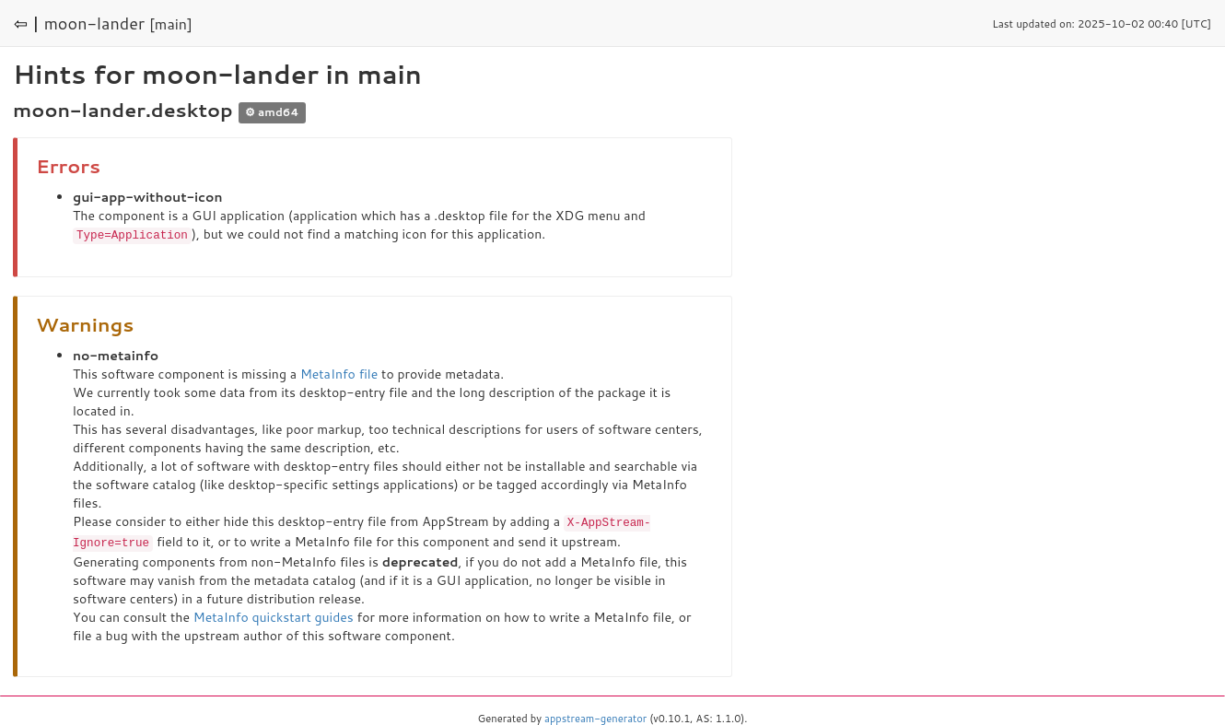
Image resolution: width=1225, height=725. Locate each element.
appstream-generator (595, 715)
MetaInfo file (339, 373)
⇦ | (27, 23)
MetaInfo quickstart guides (273, 614)
